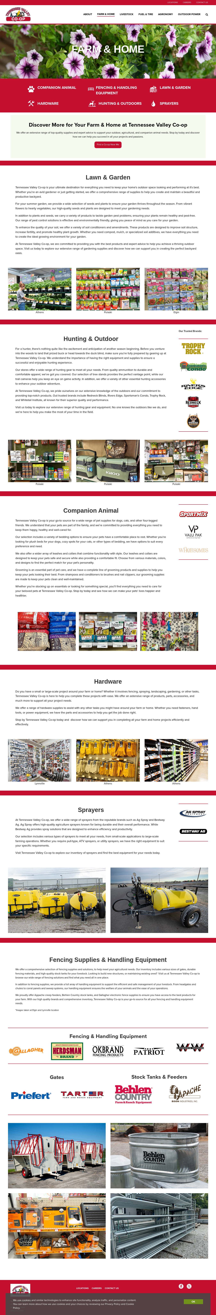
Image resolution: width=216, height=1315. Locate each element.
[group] (46, 633)
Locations (172, 2)
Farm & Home (106, 14)
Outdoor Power (189, 14)
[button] (11, 631)
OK (193, 1301)
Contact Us (202, 2)
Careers (187, 2)
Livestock (126, 14)
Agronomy (165, 14)
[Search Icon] (207, 14)
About (87, 14)
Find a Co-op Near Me (108, 144)
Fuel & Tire (146, 14)
